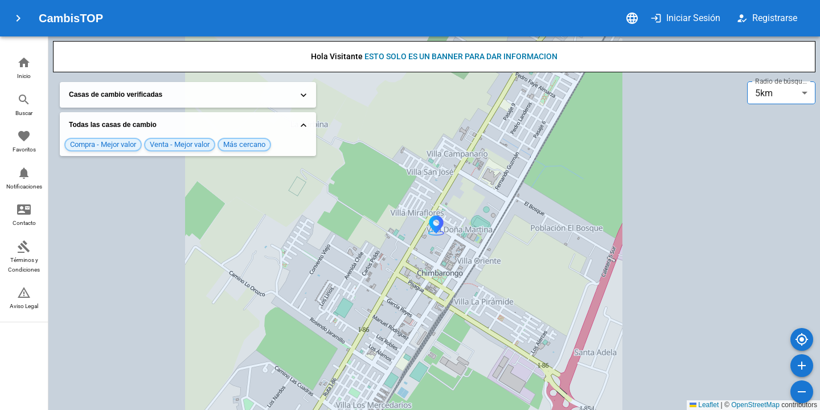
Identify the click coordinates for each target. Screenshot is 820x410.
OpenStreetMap (755, 405)
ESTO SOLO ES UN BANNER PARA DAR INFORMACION (460, 56)
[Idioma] (632, 18)
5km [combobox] (764, 93)
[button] (24, 68)
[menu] (18, 18)
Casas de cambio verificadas (189, 95)
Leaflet (704, 405)
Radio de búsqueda (782, 81)
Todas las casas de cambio (189, 125)
